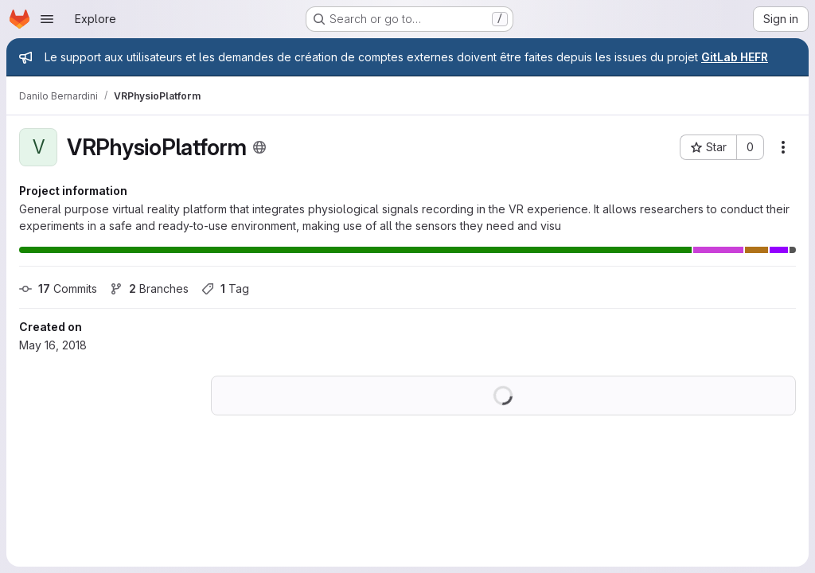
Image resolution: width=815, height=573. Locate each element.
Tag (225, 288)
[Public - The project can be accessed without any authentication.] (259, 147)
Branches (149, 288)
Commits (58, 288)
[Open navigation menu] (47, 19)
